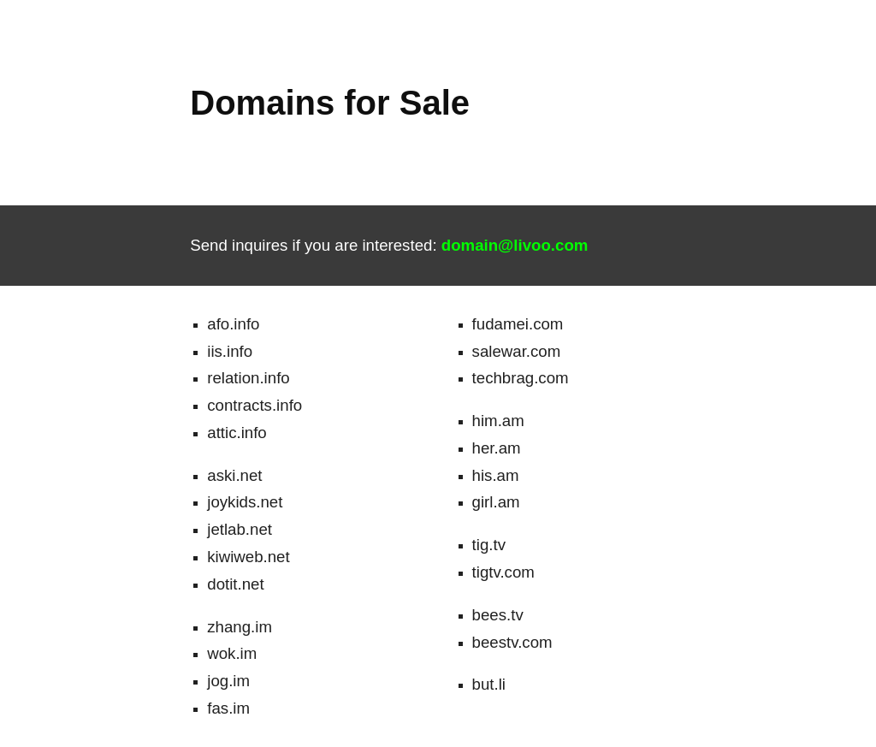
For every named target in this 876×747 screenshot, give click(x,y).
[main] (471, 102)
